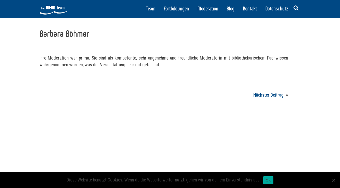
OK (268, 180)
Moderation (207, 8)
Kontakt (250, 8)
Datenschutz (276, 8)
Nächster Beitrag (268, 95)
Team (150, 8)
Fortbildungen (176, 8)
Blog (231, 8)
